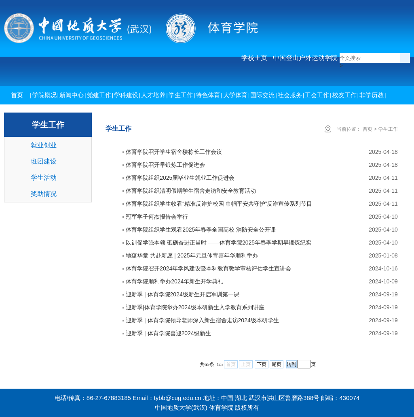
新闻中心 (71, 94)
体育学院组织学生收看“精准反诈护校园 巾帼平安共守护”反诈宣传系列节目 (219, 203)
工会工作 (317, 94)
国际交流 (262, 94)
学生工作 (181, 94)
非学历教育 (371, 104)
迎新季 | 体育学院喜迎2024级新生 (168, 333)
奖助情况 (44, 193)
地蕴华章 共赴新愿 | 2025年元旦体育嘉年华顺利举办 (192, 255)
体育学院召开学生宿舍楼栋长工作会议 (174, 152)
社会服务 (290, 94)
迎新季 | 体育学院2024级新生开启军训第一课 (182, 294)
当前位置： (349, 129)
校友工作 (344, 94)
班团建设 (44, 161)
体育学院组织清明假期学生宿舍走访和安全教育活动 (191, 190)
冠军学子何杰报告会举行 (157, 216)
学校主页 (254, 57)
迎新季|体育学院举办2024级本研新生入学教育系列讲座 (195, 307)
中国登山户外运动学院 (305, 57)
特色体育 (208, 94)
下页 (261, 364)
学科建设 (126, 94)
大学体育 (235, 94)
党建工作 (99, 94)
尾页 (276, 364)
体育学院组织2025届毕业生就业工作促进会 (180, 177)
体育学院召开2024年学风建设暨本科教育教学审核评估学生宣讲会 (208, 268)
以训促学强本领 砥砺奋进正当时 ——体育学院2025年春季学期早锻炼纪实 (218, 242)
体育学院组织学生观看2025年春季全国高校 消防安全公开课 (201, 229)
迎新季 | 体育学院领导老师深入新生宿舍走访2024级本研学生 (202, 320)
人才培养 (153, 94)
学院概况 (44, 94)
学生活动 (44, 177)
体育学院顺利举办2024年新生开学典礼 (174, 281)
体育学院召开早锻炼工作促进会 (165, 165)
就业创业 (44, 145)
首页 (17, 94)
